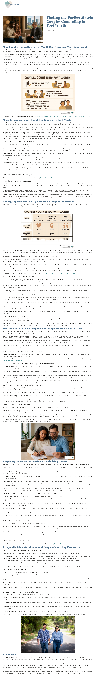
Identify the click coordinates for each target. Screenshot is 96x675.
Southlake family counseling (43, 116)
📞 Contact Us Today (58, 544)
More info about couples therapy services (48, 359)
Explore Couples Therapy (48, 178)
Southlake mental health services (63, 116)
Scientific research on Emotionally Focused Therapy (60, 273)
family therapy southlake (82, 116)
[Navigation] (12, 4)
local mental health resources (12, 360)
